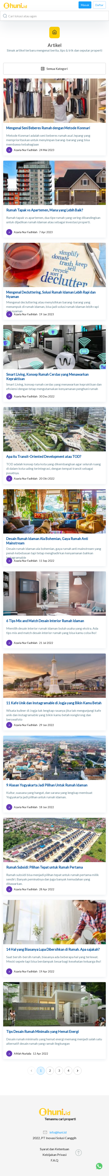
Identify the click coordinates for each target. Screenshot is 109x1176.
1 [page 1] (40, 1071)
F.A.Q (54, 1160)
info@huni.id (58, 1132)
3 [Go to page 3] (59, 1071)
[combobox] (54, 15)
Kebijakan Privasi (54, 1154)
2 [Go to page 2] (50, 1071)
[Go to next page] (78, 1071)
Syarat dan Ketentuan (54, 1149)
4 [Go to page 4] (68, 1071)
